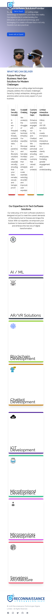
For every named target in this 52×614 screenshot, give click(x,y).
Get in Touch (18, 11)
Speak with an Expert (16, 34)
